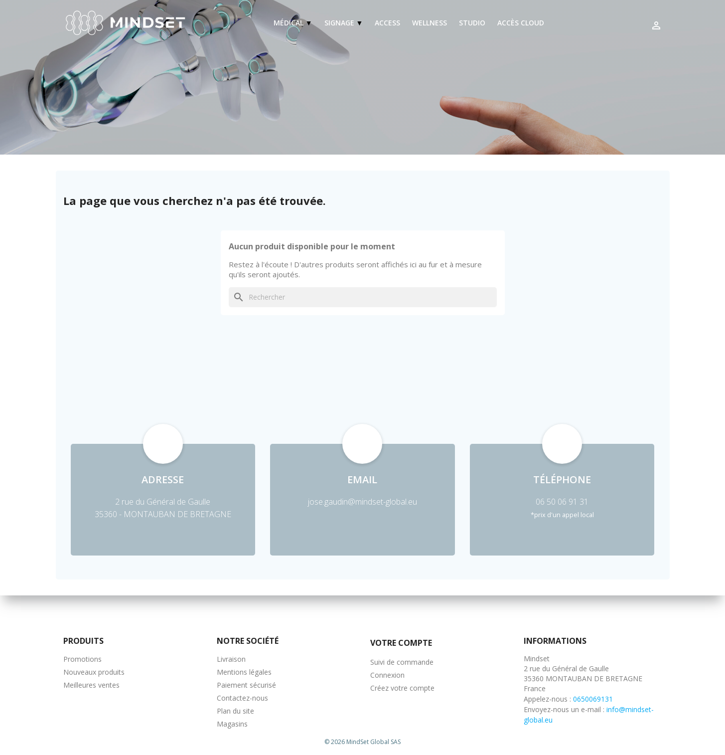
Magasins (232, 724)
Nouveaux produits (94, 672)
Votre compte (401, 642)
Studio (472, 22)
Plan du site (235, 711)
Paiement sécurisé (246, 685)
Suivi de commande (402, 662)
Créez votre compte (402, 688)
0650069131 (593, 699)
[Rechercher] (363, 297)
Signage (340, 22)
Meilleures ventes (91, 685)
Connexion (387, 675)
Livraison (231, 659)
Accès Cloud (520, 22)
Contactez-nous (242, 698)
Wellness (429, 22)
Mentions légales (244, 672)
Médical (289, 22)
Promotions (82, 659)
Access (387, 22)
